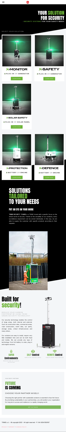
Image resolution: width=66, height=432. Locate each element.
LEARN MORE (17, 78)
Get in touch (33, 407)
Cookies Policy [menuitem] (21, 427)
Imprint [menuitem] (11, 427)
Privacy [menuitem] (4, 427)
